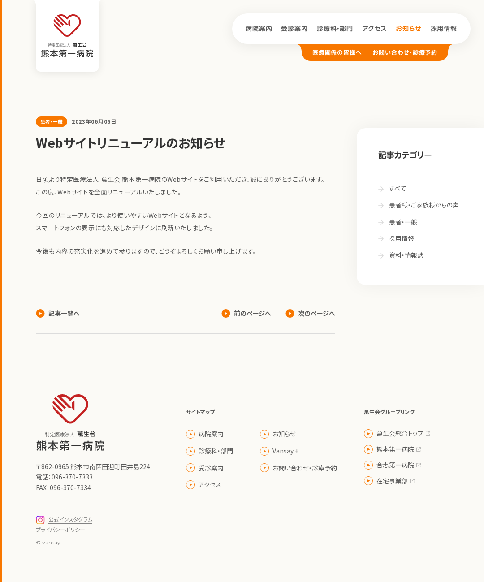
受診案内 (294, 29)
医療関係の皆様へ (337, 53)
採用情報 (444, 29)
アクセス (374, 29)
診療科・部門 (335, 29)
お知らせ (408, 29)
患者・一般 (51, 121)
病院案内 (259, 29)
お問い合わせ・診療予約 (404, 53)
